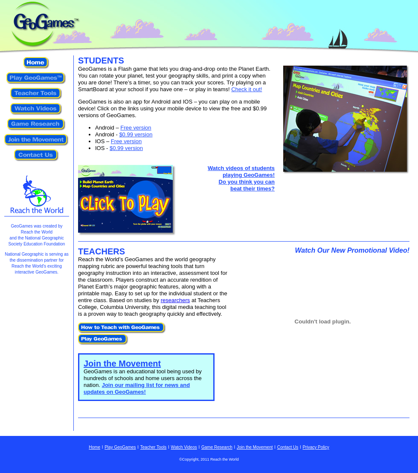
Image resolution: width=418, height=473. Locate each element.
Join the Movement (122, 363)
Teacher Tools (153, 447)
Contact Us (287, 447)
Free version (135, 127)
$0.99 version (135, 134)
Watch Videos (184, 447)
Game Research (216, 447)
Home (94, 447)
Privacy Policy (315, 447)
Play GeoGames (120, 447)
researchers (175, 300)
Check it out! (246, 89)
